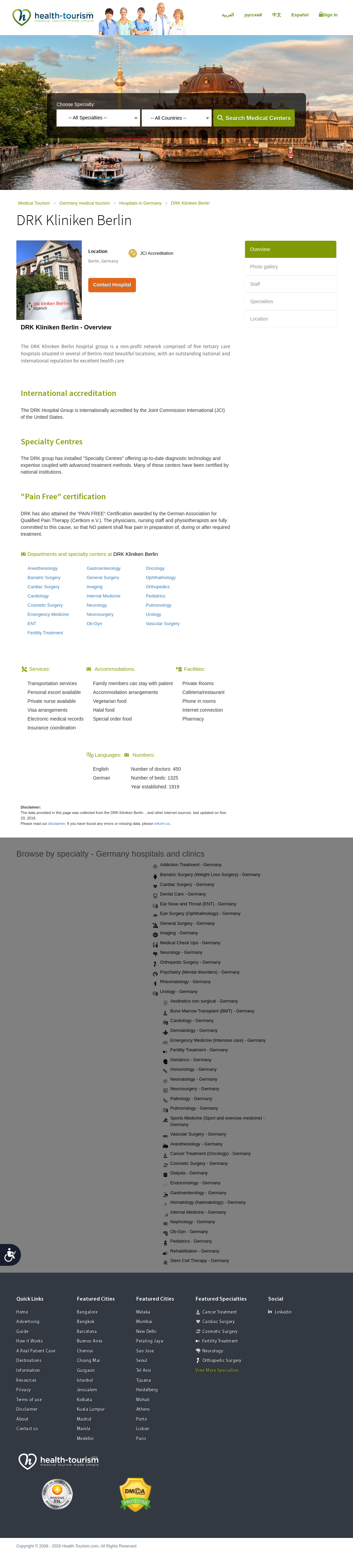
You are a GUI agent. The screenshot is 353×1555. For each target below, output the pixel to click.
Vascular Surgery (163, 623)
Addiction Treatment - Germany (187, 865)
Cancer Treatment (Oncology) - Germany (207, 1154)
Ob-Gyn (94, 623)
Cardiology (38, 595)
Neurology (97, 605)
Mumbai (144, 1322)
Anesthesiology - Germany (192, 1144)
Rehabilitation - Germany (191, 1251)
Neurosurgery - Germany (191, 1089)
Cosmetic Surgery (45, 605)
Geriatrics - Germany (187, 1060)
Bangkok (86, 1322)
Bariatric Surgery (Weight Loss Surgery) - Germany (207, 875)
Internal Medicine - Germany (194, 1213)
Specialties (261, 301)
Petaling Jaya (150, 1341)
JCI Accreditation (156, 253)
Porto (141, 1419)
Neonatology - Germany (190, 1080)
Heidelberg (147, 1390)
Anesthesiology (43, 568)
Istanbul (85, 1380)
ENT (32, 623)
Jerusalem (87, 1390)
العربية (228, 14)
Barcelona (87, 1332)
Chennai (85, 1351)
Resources (26, 1380)
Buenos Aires (90, 1341)
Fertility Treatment (45, 632)
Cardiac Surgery (44, 586)
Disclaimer (26, 1409)
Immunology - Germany (190, 1070)
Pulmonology (158, 605)
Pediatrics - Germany (187, 1242)
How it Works (29, 1341)
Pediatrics (155, 595)
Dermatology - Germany (190, 1031)
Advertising (28, 1322)
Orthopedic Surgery (222, 1361)
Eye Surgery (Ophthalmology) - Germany (197, 914)
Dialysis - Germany (185, 1173)
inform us (162, 823)
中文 (276, 14)
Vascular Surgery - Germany (194, 1134)
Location (259, 319)
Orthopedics (158, 586)
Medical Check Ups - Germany (186, 943)
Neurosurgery (100, 614)
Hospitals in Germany (140, 203)
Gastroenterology (104, 568)
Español (300, 14)
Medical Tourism (34, 203)
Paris (141, 1439)
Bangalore (87, 1312)
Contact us (27, 1429)
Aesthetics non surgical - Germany (200, 1001)
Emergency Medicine (48, 614)
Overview (260, 249)
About (22, 1419)
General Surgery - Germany (184, 924)
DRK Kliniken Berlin (190, 203)
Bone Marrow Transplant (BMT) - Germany (208, 1011)
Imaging (94, 586)
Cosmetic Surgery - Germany (195, 1164)
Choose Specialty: (76, 104)
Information (28, 1370)
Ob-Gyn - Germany (185, 1232)
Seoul (142, 1361)
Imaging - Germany (175, 933)
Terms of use (29, 1400)
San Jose (145, 1351)
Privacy (23, 1390)
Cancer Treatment (219, 1312)
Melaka (143, 1312)
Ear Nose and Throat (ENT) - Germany (194, 904)
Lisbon (143, 1429)
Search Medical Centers (258, 118)
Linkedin (280, 1312)
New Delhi (146, 1332)
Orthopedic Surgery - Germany (187, 963)
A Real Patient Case (36, 1351)
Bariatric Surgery (44, 577)
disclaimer (56, 823)
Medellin (85, 1439)
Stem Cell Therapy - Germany (196, 1261)
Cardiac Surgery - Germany (183, 885)
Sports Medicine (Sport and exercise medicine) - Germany (214, 1121)
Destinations (29, 1361)
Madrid (84, 1419)
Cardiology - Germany (188, 1021)
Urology (153, 614)
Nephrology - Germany (189, 1222)
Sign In (328, 14)
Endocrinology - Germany (191, 1183)
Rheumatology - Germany (182, 982)
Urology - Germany (175, 992)
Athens (143, 1409)
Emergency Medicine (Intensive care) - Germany (214, 1041)
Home (22, 1312)
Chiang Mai (88, 1361)
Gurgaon (86, 1370)
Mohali (143, 1400)
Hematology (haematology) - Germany (204, 1203)
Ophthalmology (160, 577)
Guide (22, 1332)
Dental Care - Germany (179, 894)
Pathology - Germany (187, 1099)
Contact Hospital (112, 284)
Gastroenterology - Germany (195, 1193)
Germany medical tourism (84, 203)
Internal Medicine (103, 595)
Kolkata (84, 1400)
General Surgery (103, 577)
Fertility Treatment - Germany (195, 1050)
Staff (255, 284)
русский (253, 14)
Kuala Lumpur (91, 1409)
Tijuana (143, 1380)
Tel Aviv (143, 1370)
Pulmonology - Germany (190, 1109)
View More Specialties (217, 1370)
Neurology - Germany (177, 953)
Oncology (155, 568)
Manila (84, 1429)
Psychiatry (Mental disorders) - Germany (196, 972)
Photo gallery (264, 266)
